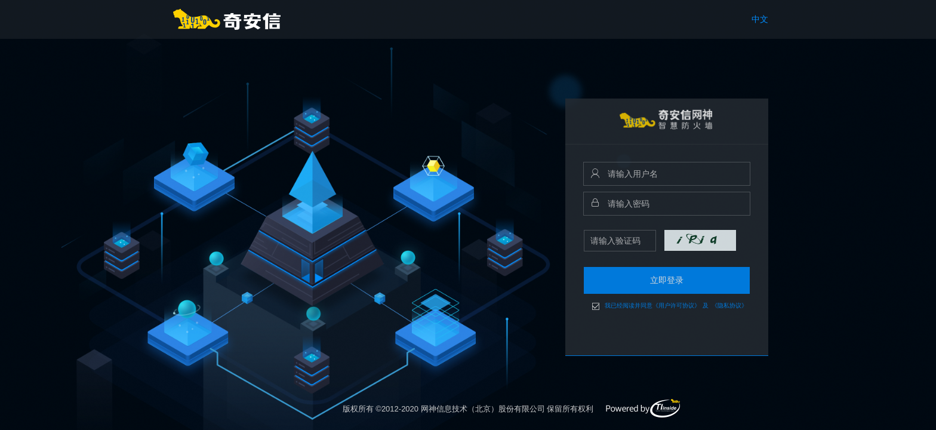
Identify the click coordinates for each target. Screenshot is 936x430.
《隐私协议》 (729, 306)
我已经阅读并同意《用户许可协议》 (652, 306)
